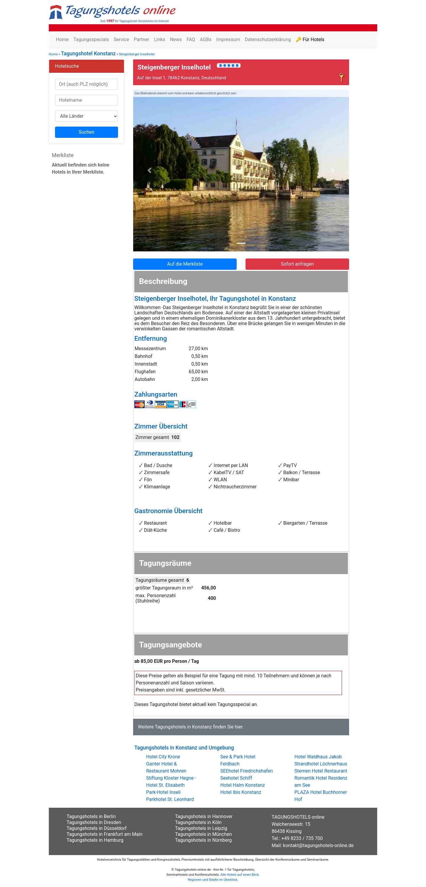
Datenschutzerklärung (268, 39)
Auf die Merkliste (185, 264)
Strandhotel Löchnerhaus (320, 764)
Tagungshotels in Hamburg (95, 840)
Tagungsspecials (91, 39)
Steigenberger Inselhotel (137, 54)
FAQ (191, 39)
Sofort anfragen (297, 264)
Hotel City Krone (163, 757)
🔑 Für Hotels (310, 39)
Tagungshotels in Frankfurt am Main (105, 834)
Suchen (86, 132)
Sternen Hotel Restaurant (320, 771)
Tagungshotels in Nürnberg (203, 840)
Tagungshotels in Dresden (94, 822)
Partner (141, 39)
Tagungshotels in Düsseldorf (97, 828)
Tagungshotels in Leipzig (201, 828)
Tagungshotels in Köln (198, 822)
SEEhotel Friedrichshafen (246, 771)
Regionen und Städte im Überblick (213, 880)
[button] (149, 171)
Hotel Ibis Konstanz (240, 792)
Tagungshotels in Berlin (91, 816)
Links (159, 39)
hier (239, 727)
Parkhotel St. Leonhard (170, 799)
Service (121, 39)
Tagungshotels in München (203, 834)
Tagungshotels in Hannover (204, 816)
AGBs (205, 39)
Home (62, 39)
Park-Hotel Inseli (163, 792)
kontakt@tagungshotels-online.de (318, 845)
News (176, 39)
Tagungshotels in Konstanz (183, 727)
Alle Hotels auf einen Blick (239, 875)
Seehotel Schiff (236, 778)
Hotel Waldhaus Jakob (318, 757)
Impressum (228, 39)
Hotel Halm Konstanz (242, 785)
